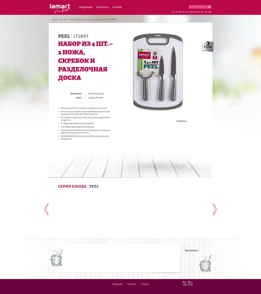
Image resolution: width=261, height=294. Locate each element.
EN (180, 12)
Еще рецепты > (192, 250)
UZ (206, 12)
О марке (117, 7)
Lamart (60, 8)
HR (191, 12)
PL (188, 12)
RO (202, 12)
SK (176, 12)
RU (195, 12)
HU (184, 12)
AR (209, 12)
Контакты (102, 7)
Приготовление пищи (77, 19)
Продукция (86, 7)
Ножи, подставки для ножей (97, 19)
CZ (173, 12)
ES (198, 12)
